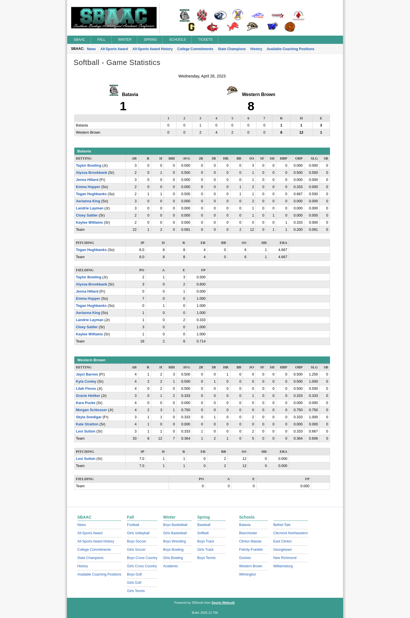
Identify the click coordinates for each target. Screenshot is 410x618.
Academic (170, 566)
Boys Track (205, 541)
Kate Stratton (87, 424)
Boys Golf (134, 574)
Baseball (203, 525)
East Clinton (282, 541)
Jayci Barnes (87, 374)
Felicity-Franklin (251, 550)
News (91, 49)
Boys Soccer (136, 541)
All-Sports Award (114, 49)
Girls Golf (134, 583)
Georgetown (282, 550)
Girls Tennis (136, 591)
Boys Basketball (175, 525)
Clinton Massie (250, 541)
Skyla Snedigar (89, 417)
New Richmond (284, 558)
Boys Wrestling (174, 541)
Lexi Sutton (86, 431)
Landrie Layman (90, 208)
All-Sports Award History (152, 49)
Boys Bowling (173, 550)
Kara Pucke (86, 403)
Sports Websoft (223, 602)
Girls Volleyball (138, 533)
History (256, 49)
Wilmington (247, 574)
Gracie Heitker (88, 396)
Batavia (245, 525)
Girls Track (205, 550)
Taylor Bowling (88, 166)
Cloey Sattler (87, 215)
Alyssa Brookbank (91, 173)
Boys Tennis (206, 558)
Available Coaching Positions (291, 49)
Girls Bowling (173, 558)
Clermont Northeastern (290, 533)
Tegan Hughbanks (91, 194)
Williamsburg (283, 566)
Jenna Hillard (87, 180)
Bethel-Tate (282, 525)
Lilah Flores (86, 389)
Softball (203, 533)
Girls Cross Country (142, 566)
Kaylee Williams (89, 223)
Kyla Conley (86, 382)
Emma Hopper (88, 187)
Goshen (245, 558)
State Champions (232, 49)
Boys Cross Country (142, 558)
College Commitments (195, 49)
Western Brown (251, 566)
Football (133, 525)
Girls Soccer (136, 550)
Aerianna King (88, 201)
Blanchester (248, 533)
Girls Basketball (175, 533)
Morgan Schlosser (91, 410)
